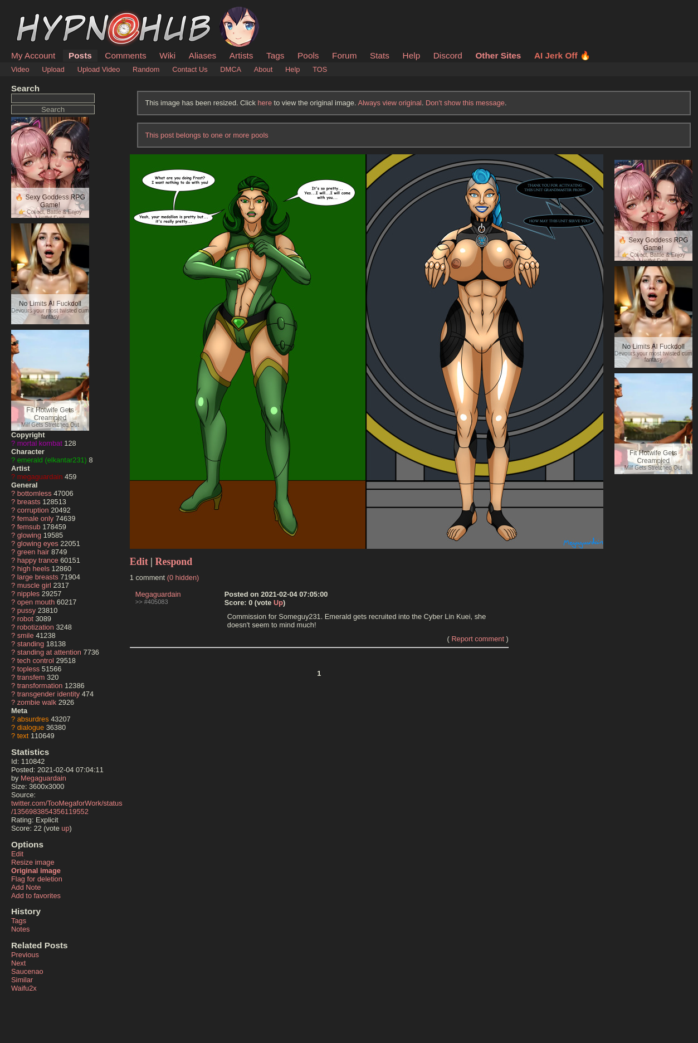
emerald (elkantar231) (52, 460)
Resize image (33, 862)
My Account (33, 55)
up (65, 828)
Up (278, 602)
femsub (29, 527)
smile (25, 635)
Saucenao (27, 971)
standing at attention (49, 652)
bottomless (34, 493)
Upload (53, 69)
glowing (29, 535)
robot (25, 619)
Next (18, 963)
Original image (36, 870)
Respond (174, 561)
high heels (33, 568)
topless (28, 669)
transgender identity (48, 694)
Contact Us (189, 69)
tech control (35, 660)
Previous (25, 955)
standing (30, 644)
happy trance (37, 560)
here (264, 103)
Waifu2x (24, 988)
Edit (17, 854)
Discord (447, 55)
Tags (275, 55)
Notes (20, 929)
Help (412, 55)
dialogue (30, 727)
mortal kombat (39, 443)
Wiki (167, 55)
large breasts (37, 577)
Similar (22, 980)
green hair (33, 552)
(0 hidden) (183, 577)
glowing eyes (37, 543)
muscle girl (34, 585)
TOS (320, 69)
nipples (28, 593)
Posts (80, 55)
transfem (31, 677)
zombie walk (36, 702)
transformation (40, 685)
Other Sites (498, 55)
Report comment (477, 639)
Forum (344, 55)
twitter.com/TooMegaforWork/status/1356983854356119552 (67, 807)
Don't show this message (465, 103)
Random (146, 69)
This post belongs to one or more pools (206, 135)
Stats (379, 55)
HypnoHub (41, 13)
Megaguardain (43, 778)
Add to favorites (36, 895)
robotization (35, 627)
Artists (241, 55)
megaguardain (40, 476)
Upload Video (98, 69)
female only (35, 518)
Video (20, 69)
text (23, 736)
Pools (308, 55)
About (263, 69)
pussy (26, 610)
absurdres (33, 719)
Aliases (203, 55)
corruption (33, 510)
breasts (29, 502)
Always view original (390, 103)
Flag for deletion (36, 879)
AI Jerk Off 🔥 (562, 55)
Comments (125, 55)
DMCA (230, 69)
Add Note (26, 887)
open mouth (36, 602)
